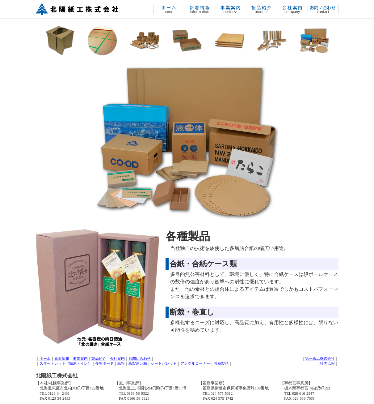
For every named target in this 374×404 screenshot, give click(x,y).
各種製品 (221, 363)
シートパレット (164, 363)
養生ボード (104, 363)
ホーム (45, 358)
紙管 (121, 363)
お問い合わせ (139, 358)
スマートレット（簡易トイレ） (65, 363)
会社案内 (117, 358)
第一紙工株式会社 (320, 358)
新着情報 (61, 358)
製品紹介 (98, 358)
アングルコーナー (195, 363)
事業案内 (80, 358)
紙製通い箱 (137, 363)
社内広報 (327, 363)
